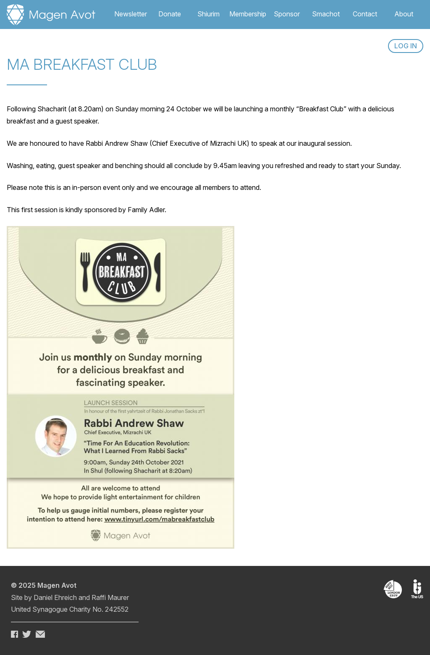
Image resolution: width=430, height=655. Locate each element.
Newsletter (130, 14)
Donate (169, 14)
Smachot (326, 14)
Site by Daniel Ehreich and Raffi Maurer (70, 597)
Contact (365, 14)
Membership (247, 14)
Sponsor (287, 14)
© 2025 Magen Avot (43, 585)
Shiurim (208, 14)
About (403, 14)
